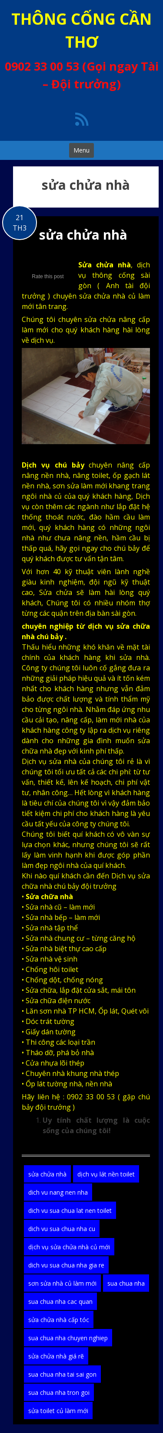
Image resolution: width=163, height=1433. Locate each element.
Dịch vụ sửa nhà (49, 761)
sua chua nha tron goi (59, 1392)
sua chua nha (126, 1283)
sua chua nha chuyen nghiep (68, 1338)
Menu (81, 150)
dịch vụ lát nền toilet (106, 1174)
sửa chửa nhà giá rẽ (56, 1356)
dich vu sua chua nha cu (61, 1229)
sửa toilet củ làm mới (58, 1411)
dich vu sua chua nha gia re (66, 1265)
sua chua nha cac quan (60, 1301)
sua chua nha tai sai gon (62, 1374)
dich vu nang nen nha (58, 1192)
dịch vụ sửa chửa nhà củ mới (69, 1247)
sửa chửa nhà (83, 235)
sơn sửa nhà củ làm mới (62, 1283)
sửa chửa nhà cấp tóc (58, 1320)
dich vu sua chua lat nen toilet (70, 1210)
